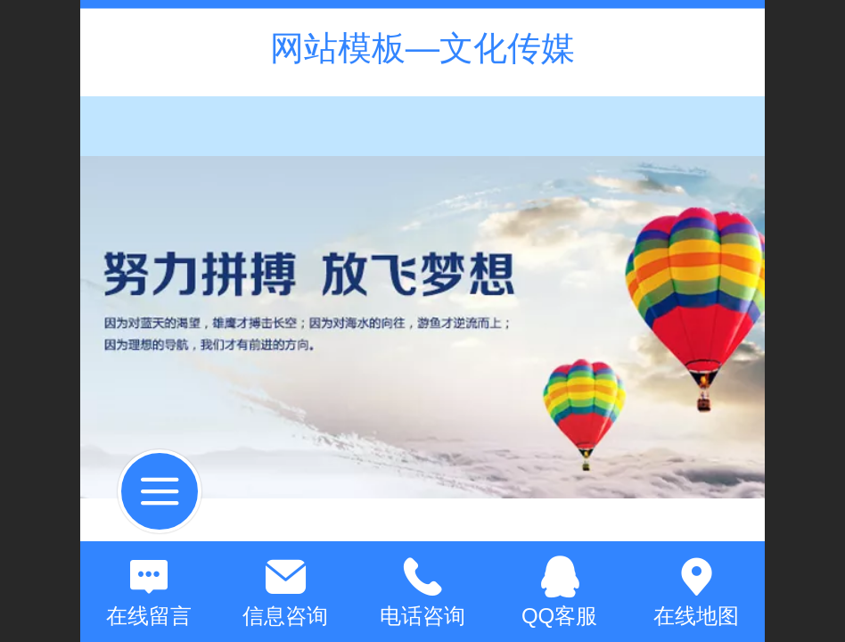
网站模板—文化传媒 (422, 48)
